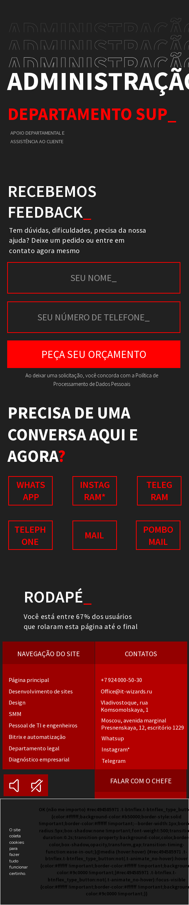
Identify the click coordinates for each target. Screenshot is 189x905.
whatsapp (30, 491)
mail (94, 535)
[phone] (93, 317)
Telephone (30, 535)
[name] (93, 278)
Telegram (159, 491)
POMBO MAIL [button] (158, 535)
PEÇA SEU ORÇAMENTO (93, 354)
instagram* (95, 491)
